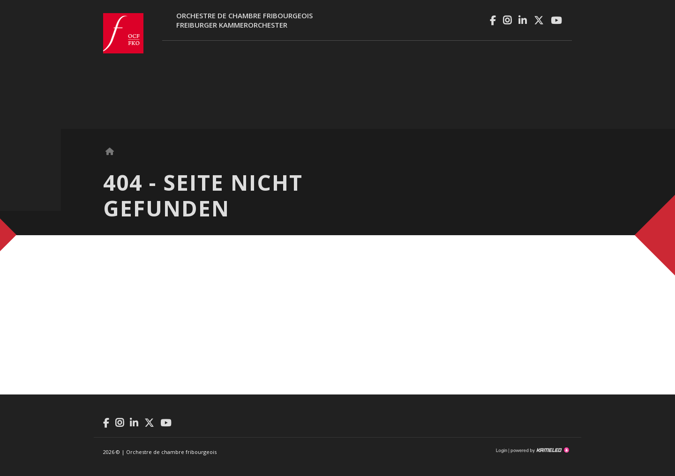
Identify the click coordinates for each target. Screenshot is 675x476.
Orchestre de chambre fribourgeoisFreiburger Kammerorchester (244, 20)
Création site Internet (539, 450)
